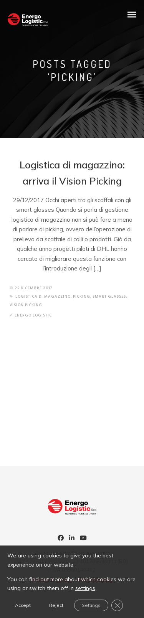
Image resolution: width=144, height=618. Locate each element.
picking (81, 296)
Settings (91, 605)
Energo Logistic (33, 315)
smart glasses (109, 296)
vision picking (26, 305)
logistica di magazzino (43, 296)
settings (85, 588)
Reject (56, 605)
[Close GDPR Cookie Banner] (117, 605)
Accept (23, 605)
